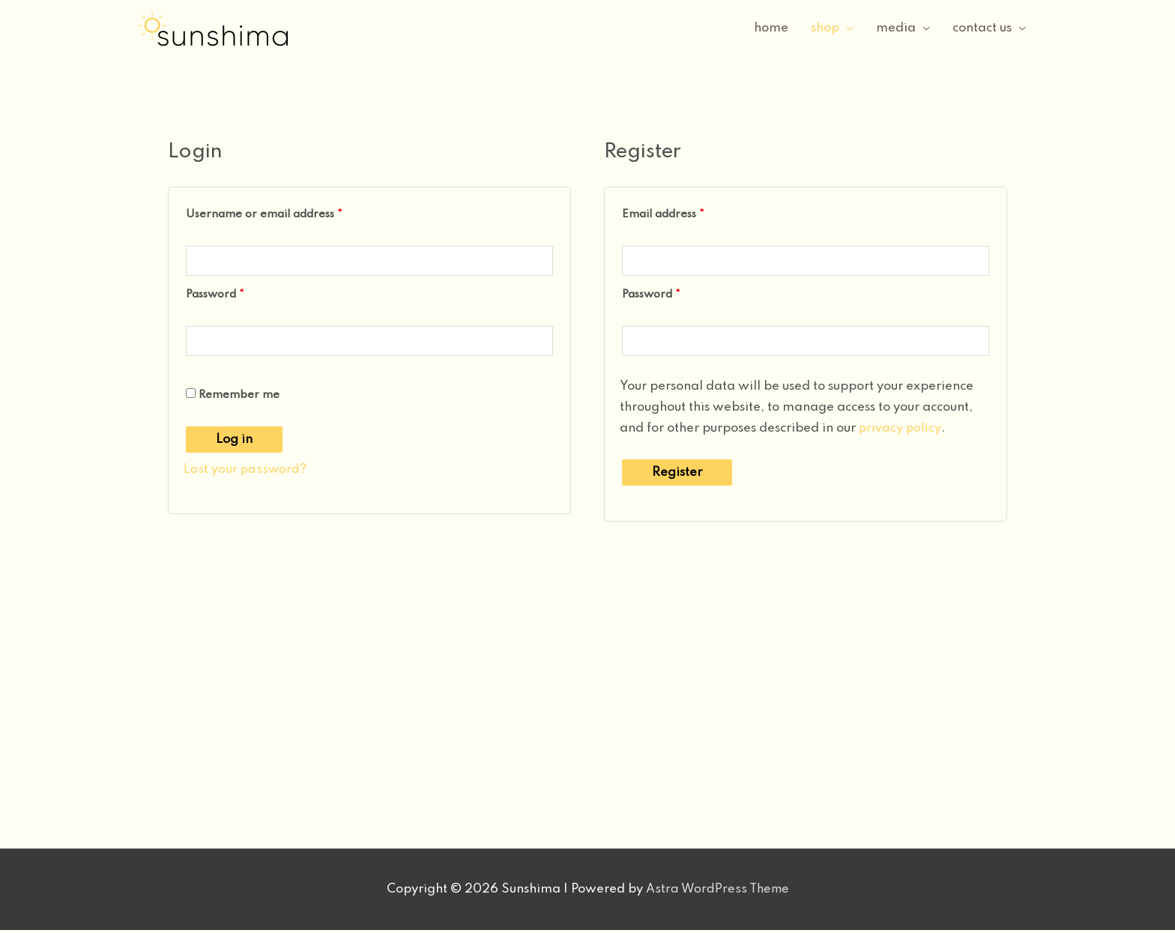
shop (825, 28)
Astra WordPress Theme (717, 892)
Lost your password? (245, 472)
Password (239, 294)
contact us (982, 28)
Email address (687, 212)
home (771, 28)
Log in (234, 442)
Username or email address (288, 212)
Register (677, 475)
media (896, 28)
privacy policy (900, 431)
